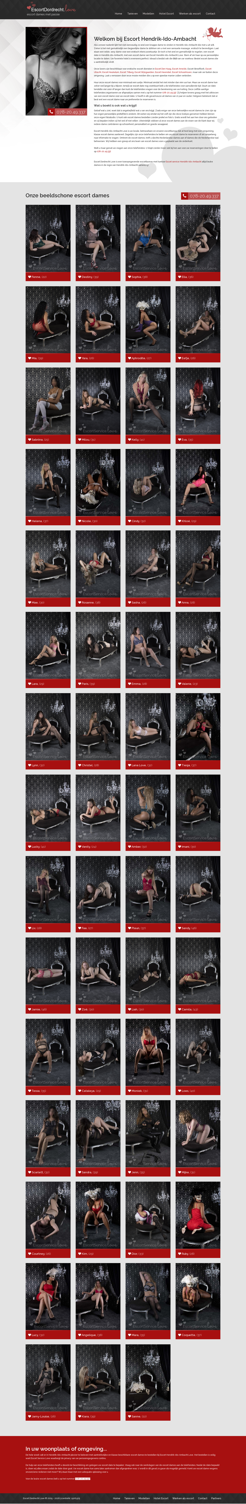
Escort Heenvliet (163, 72)
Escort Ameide (179, 69)
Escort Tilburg (127, 72)
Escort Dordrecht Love (34, 1498)
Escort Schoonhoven (182, 72)
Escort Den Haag (163, 69)
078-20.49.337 (66, 112)
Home (118, 13)
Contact (210, 13)
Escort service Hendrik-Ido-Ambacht (183, 162)
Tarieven (132, 13)
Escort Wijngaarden (144, 72)
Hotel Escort (166, 13)
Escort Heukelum (110, 72)
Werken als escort (190, 13)
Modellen (148, 13)
